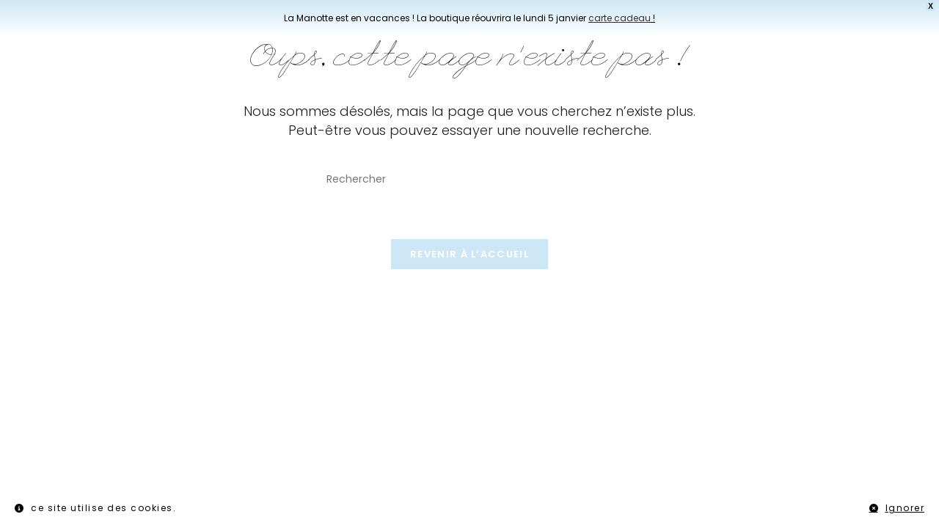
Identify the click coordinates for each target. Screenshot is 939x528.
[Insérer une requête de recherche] (469, 179)
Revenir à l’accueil (469, 254)
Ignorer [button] (905, 508)
